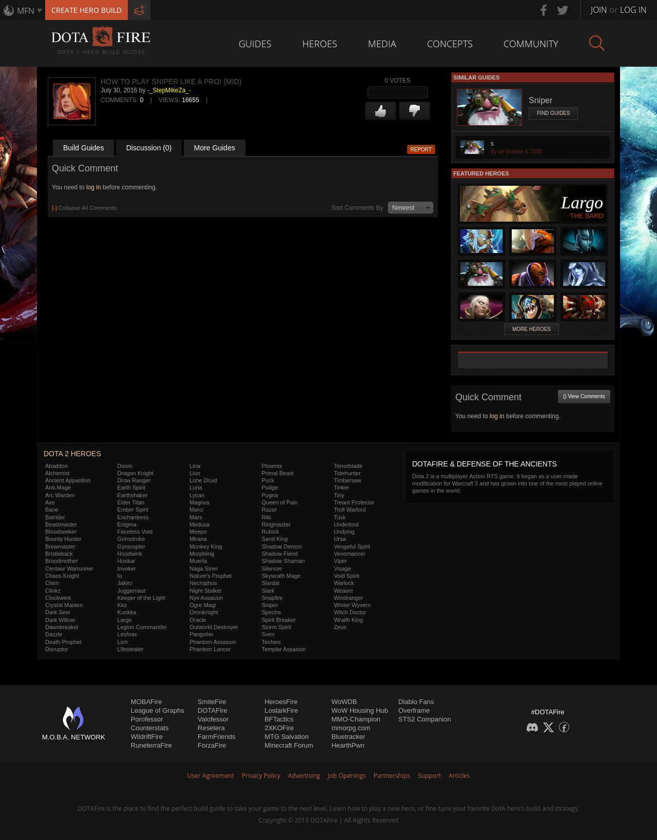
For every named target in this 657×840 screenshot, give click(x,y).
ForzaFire (212, 745)
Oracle (197, 620)
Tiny (339, 495)
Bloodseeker (60, 532)
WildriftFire (147, 736)
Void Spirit (346, 576)
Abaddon (56, 466)
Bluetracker (348, 736)
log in (93, 187)
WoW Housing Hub (360, 710)
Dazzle (54, 634)
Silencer (272, 568)
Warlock (344, 583)
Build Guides (83, 148)
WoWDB (344, 702)
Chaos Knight (62, 576)
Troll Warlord (349, 509)
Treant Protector (354, 502)
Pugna (270, 495)
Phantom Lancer (210, 649)
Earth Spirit (131, 487)
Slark (268, 591)
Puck (268, 480)
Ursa (339, 539)
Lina (194, 466)
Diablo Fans (416, 702)
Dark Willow (60, 620)
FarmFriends (217, 736)
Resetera (211, 728)
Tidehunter (347, 473)
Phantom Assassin (212, 642)
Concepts (450, 43)
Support (429, 775)
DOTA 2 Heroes (72, 454)
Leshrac (128, 634)
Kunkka (127, 612)
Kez (122, 605)
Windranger (348, 598)
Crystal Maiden (64, 605)
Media (382, 43)
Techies (271, 642)
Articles (459, 775)
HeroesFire (280, 702)
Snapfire (272, 598)
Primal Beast (278, 473)
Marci (196, 509)
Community (531, 43)
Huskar (127, 561)
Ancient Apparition (68, 480)
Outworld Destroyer (213, 627)
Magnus (199, 502)
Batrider (55, 517)
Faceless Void (135, 532)
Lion (194, 473)
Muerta (198, 561)
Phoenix (272, 466)
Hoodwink (130, 554)
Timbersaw (347, 480)
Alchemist (57, 473)
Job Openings (347, 775)
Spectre (271, 612)
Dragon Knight (135, 473)
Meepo (198, 532)
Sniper (270, 605)
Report (421, 149)
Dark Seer (58, 612)
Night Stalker (205, 591)
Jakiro (125, 583)
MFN (25, 10)
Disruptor (56, 649)
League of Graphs (157, 710)
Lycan (196, 495)
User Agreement (210, 775)
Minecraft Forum (288, 745)
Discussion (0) (149, 148)
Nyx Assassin (206, 598)
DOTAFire (212, 710)
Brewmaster (60, 546)
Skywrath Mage (281, 576)
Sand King (275, 539)
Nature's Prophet (210, 576)
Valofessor (213, 719)
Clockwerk (58, 598)
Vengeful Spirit (352, 546)
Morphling (201, 554)
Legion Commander (142, 627)
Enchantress (133, 517)
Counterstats (150, 728)
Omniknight (203, 612)
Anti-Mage (58, 487)
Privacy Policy (261, 775)
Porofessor (147, 719)
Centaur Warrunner (69, 568)
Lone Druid (203, 480)
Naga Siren (203, 568)
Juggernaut (132, 591)
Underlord (346, 524)
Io (120, 576)
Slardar (271, 583)
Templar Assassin (284, 649)
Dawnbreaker (62, 627)
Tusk (339, 517)
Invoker (127, 568)
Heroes (319, 43)
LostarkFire (281, 710)
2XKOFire (279, 728)
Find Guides (553, 113)
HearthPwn (348, 745)
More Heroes (531, 329)
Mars (195, 517)
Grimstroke (131, 539)
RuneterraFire (151, 745)
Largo (125, 620)
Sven (268, 634)
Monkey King (205, 546)
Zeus (340, 627)
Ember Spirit (133, 509)
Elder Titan (131, 502)
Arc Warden (60, 495)
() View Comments (584, 396)
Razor (269, 509)
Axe (50, 502)
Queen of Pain (280, 502)
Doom (125, 466)
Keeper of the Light (141, 598)
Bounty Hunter (63, 539)
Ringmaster (276, 524)
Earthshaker (133, 495)
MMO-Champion (356, 719)
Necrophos (203, 583)
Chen (52, 583)
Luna (195, 487)
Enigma (127, 524)
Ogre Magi (202, 605)
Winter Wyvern (352, 605)
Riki (266, 517)
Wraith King (348, 620)
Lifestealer (131, 649)
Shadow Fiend (280, 554)
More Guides (214, 148)
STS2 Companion (424, 719)
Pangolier (201, 634)
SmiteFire (212, 702)
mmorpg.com (351, 728)
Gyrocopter (131, 546)
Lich (123, 642)
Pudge (270, 487)
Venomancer (349, 554)
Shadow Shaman (283, 561)
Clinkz (53, 591)
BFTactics (278, 719)
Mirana (198, 539)
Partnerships (392, 775)
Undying (344, 532)
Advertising (304, 775)
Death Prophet (63, 642)
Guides (255, 43)
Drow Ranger (134, 480)
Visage (342, 568)
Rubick (270, 532)
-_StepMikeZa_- (169, 90)
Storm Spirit (276, 627)
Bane (52, 509)
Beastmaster (61, 524)
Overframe (414, 710)
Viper (340, 561)
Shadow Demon (282, 546)
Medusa (199, 524)
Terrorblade (348, 466)
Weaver (343, 591)
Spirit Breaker (279, 620)
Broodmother (61, 561)
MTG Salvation (286, 736)
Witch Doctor (350, 612)
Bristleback (59, 554)
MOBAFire (146, 702)
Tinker (341, 487)
